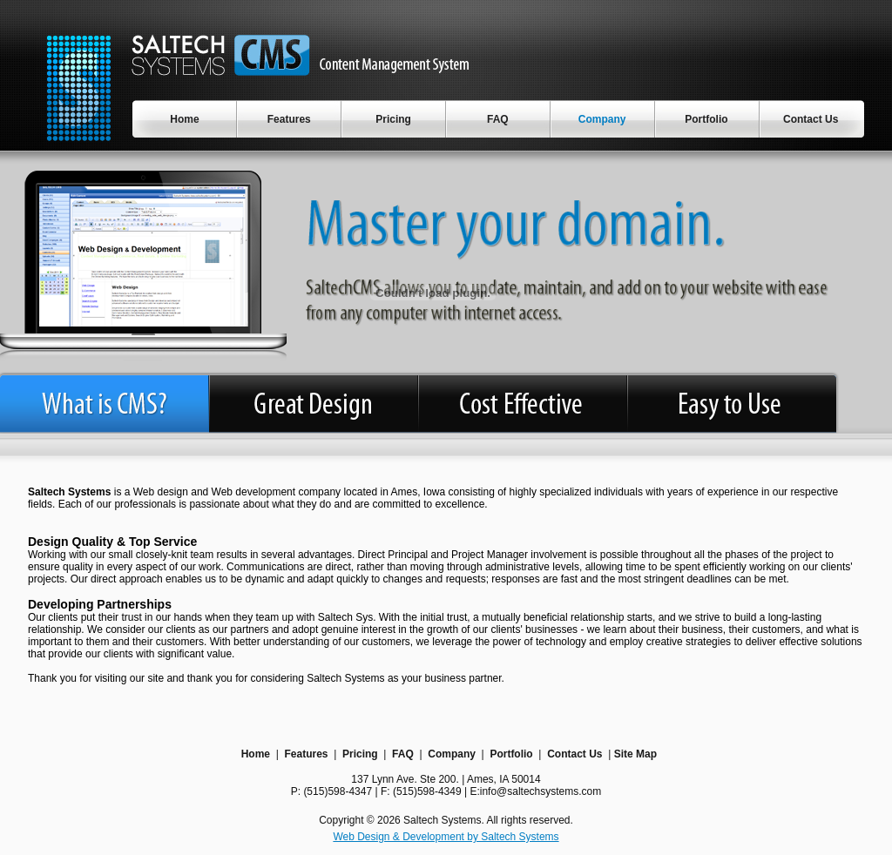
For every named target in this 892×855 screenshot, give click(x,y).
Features (306, 754)
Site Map (635, 754)
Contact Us (574, 754)
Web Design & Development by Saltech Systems (445, 837)
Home (255, 754)
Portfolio (511, 754)
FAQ (403, 754)
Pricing (360, 754)
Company (452, 754)
